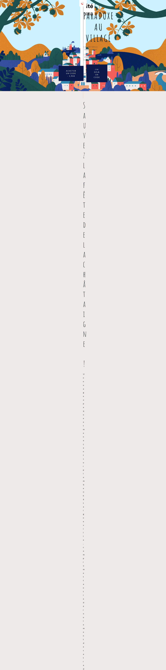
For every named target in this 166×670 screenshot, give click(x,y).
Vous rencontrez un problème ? (19, 613)
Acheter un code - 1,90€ (59, 57)
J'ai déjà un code (106, 57)
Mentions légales (48, 663)
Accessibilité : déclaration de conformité (74, 663)
